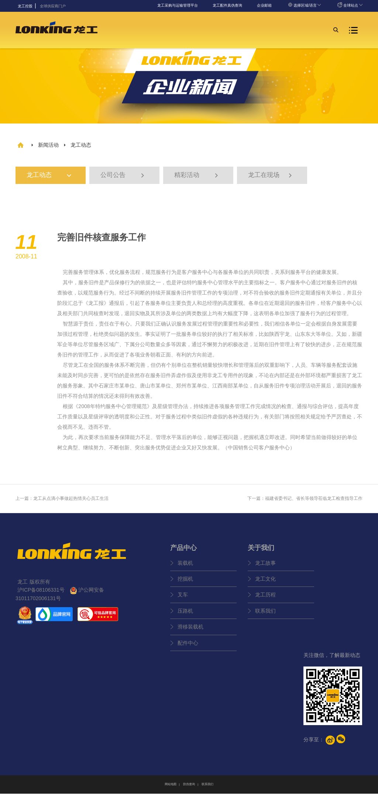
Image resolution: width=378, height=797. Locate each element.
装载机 (185, 566)
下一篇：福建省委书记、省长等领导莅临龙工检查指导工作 (304, 501)
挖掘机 (185, 582)
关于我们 (261, 551)
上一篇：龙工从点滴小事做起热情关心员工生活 (62, 501)
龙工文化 (265, 582)
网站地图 (170, 787)
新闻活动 (48, 145)
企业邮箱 (264, 5)
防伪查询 (189, 787)
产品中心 (183, 551)
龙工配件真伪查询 (227, 5)
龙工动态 (53, 177)
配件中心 (188, 646)
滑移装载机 (190, 630)
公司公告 (123, 177)
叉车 (183, 598)
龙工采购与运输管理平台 (177, 5)
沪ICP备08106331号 (41, 593)
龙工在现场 (271, 177)
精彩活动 (197, 177)
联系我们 (265, 614)
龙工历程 (265, 598)
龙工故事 (265, 566)
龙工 (93, 306)
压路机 (185, 614)
